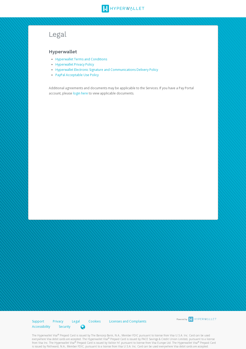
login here (80, 93)
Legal (76, 321)
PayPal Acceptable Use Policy (77, 75)
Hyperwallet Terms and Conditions (81, 59)
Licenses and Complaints (127, 321)
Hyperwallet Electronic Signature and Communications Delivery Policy (106, 69)
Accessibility (41, 326)
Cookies (94, 321)
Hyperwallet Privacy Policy (74, 64)
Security (64, 326)
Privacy (58, 321)
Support (38, 321)
